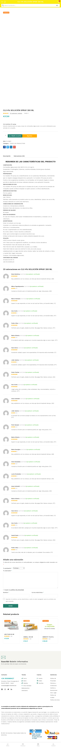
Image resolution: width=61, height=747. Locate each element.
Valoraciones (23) (19, 156)
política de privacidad (17, 589)
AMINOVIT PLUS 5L (48, 636)
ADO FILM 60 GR (9, 634)
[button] (56, 2)
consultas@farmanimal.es (8, 685)
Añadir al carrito (18, 135)
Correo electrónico (38, 592)
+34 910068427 (7, 678)
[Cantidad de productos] (5, 135)
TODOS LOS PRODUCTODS (17, 143)
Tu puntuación (7, 568)
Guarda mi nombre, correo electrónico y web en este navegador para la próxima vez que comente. (31, 600)
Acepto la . (14, 589)
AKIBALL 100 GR (28, 636)
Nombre (6, 592)
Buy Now (33, 135)
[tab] (8, 156)
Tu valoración (7, 570)
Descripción (6, 156)
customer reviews (16, 113)
